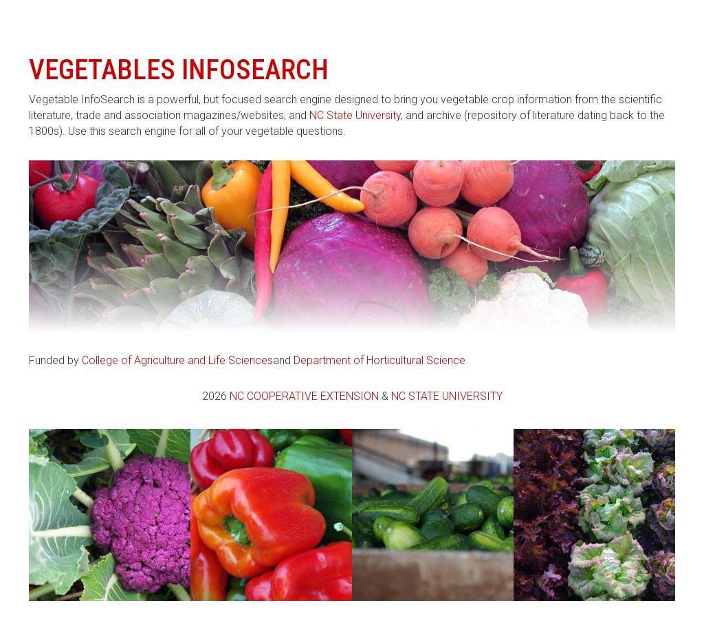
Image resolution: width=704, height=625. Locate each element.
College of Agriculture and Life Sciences (177, 360)
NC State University (355, 115)
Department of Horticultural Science (379, 360)
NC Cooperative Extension (304, 396)
